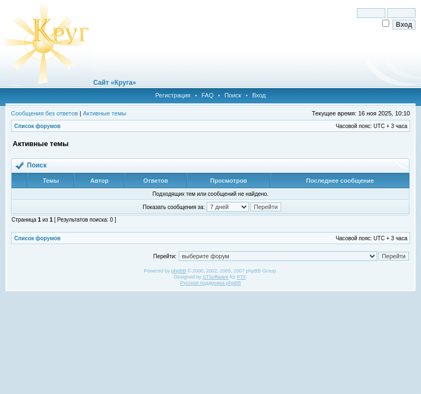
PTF (241, 277)
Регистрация (172, 95)
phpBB (178, 271)
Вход (259, 95)
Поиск (232, 95)
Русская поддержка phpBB (210, 283)
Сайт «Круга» (114, 82)
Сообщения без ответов (44, 113)
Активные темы (104, 113)
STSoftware (216, 277)
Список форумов (37, 126)
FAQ (207, 95)
